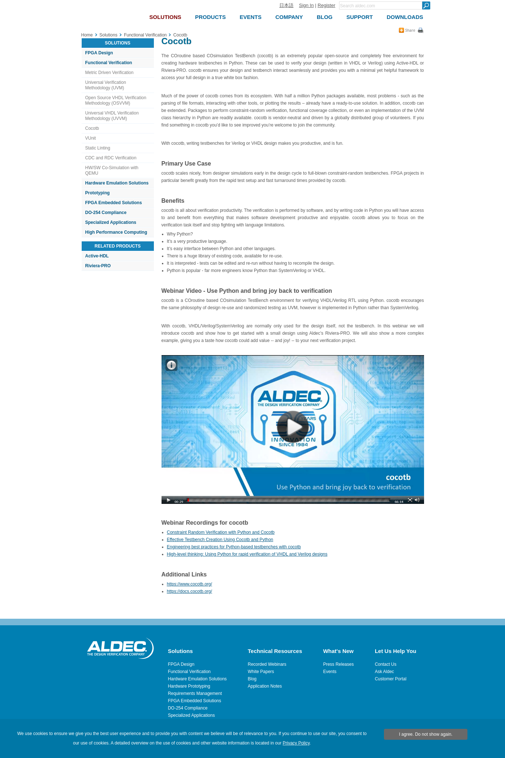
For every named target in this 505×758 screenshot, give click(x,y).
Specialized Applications (110, 222)
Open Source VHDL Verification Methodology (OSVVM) (116, 100)
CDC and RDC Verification (111, 157)
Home (87, 35)
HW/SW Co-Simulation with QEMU (112, 170)
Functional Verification (108, 62)
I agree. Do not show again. (425, 734)
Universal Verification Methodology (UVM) (105, 85)
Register (326, 5)
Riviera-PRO (98, 265)
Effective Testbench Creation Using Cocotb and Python (220, 539)
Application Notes (265, 686)
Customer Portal (391, 678)
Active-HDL (97, 256)
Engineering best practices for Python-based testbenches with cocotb (234, 546)
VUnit (90, 138)
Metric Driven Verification (109, 72)
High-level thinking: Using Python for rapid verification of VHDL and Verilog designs (247, 554)
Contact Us (385, 664)
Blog (252, 678)
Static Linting (97, 148)
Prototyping (97, 192)
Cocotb (92, 128)
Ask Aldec (384, 671)
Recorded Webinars (267, 664)
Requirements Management (195, 693)
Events (330, 671)
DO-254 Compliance (106, 212)
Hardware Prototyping (189, 686)
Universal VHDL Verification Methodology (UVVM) (112, 115)
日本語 (286, 5)
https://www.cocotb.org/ (189, 584)
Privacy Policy (296, 743)
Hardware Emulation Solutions (117, 183)
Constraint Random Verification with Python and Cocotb (221, 532)
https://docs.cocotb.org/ (189, 591)
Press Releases (338, 664)
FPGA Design (99, 52)
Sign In (306, 5)
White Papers (261, 671)
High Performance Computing (116, 232)
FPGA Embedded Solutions (113, 202)
